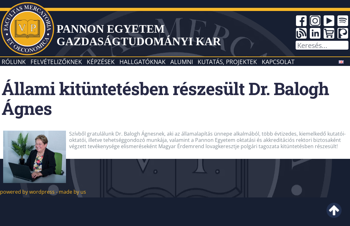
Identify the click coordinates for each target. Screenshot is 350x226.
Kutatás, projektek (227, 61)
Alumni (181, 61)
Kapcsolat (278, 61)
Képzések (101, 61)
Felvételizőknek (56, 61)
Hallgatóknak (142, 61)
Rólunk (14, 61)
